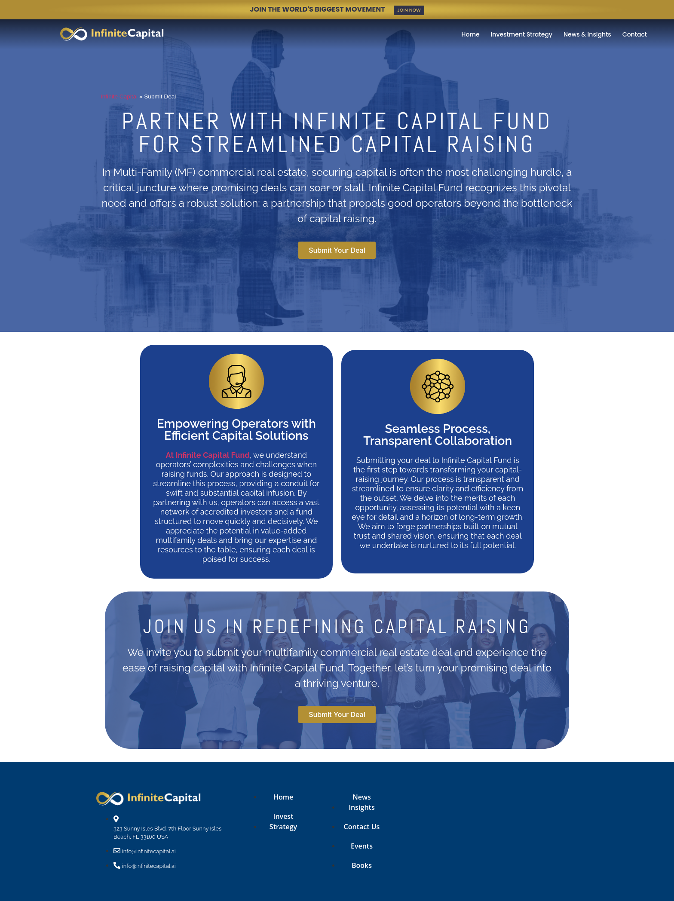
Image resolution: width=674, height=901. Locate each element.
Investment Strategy (521, 34)
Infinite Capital (119, 96)
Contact (634, 34)
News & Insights (587, 34)
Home (471, 34)
